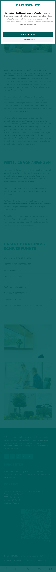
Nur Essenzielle (28, 39)
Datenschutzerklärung (43, 22)
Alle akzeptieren (28, 34)
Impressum (32, 24)
